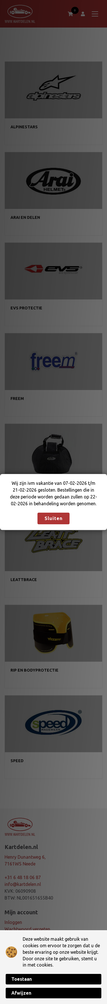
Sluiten (53, 518)
